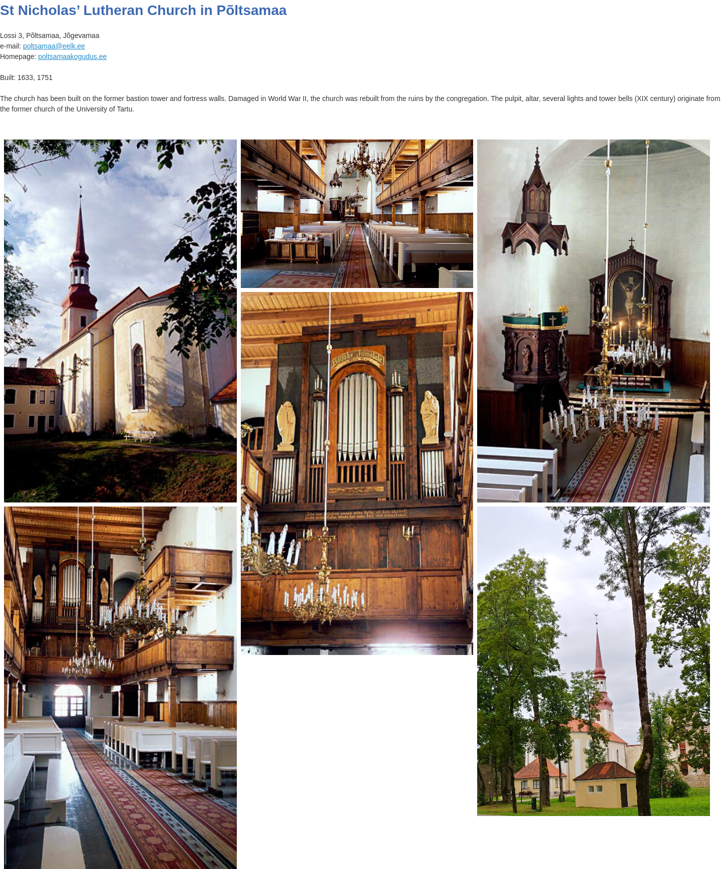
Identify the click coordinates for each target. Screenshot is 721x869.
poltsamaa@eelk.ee (54, 46)
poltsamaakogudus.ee (72, 56)
